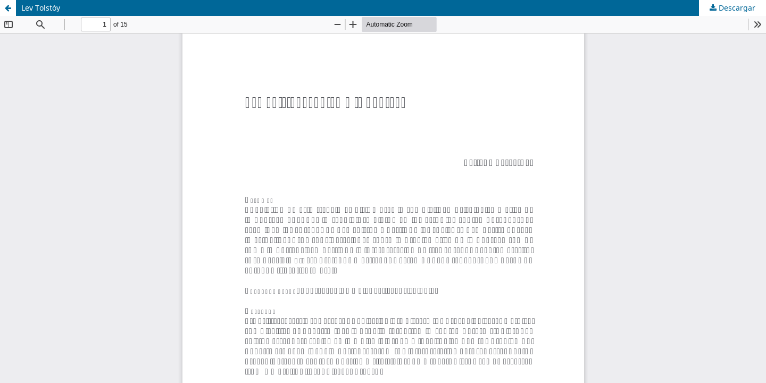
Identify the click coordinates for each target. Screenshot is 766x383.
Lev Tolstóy (40, 8)
